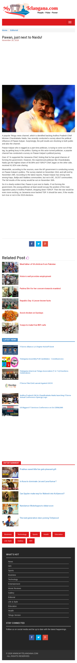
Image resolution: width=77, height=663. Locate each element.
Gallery (20, 541)
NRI (30, 541)
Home (4, 30)
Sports (35, 534)
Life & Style (13, 602)
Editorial (14, 30)
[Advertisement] (38, 63)
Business (8, 534)
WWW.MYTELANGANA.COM (25, 653)
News (10, 562)
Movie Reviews (14, 588)
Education (59, 534)
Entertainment (14, 584)
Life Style (8, 541)
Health (46, 534)
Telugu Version (14, 615)
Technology (22, 534)
